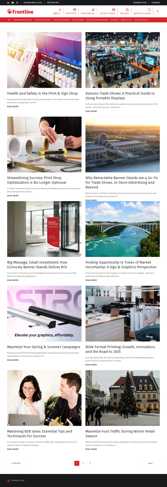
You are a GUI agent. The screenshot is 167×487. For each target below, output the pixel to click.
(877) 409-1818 (52, 3)
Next (150, 463)
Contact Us (156, 3)
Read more (13, 107)
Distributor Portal (139, 3)
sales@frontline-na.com (32, 3)
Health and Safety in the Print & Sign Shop (42, 93)
